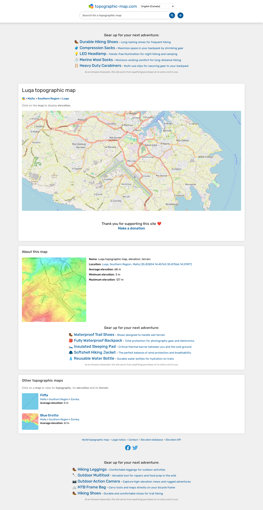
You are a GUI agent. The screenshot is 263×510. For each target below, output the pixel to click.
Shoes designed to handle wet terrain (141, 335)
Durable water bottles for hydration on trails (145, 358)
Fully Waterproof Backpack (98, 340)
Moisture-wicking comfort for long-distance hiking (148, 60)
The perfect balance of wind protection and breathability (155, 352)
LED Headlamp (93, 53)
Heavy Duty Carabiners (100, 65)
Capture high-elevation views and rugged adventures (157, 481)
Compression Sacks (97, 47)
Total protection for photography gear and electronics (159, 340)
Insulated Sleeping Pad (95, 346)
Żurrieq (75, 399)
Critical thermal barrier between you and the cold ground (155, 346)
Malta (43, 399)
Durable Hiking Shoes (99, 41)
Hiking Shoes (89, 493)
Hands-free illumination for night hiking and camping (143, 54)
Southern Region (58, 399)
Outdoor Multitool (93, 475)
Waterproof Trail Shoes (94, 334)
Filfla (44, 395)
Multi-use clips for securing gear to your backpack (156, 66)
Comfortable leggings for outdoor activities (137, 469)
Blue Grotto (49, 415)
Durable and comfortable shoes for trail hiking (133, 493)
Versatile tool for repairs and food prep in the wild (144, 475)
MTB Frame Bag (92, 487)
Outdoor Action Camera (99, 481)
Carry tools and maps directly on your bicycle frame (142, 487)
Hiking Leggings (92, 469)
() (147, 264)
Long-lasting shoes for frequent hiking (146, 42)
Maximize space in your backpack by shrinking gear (150, 48)
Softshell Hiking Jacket (95, 352)
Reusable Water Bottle (94, 358)
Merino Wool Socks (96, 59)
